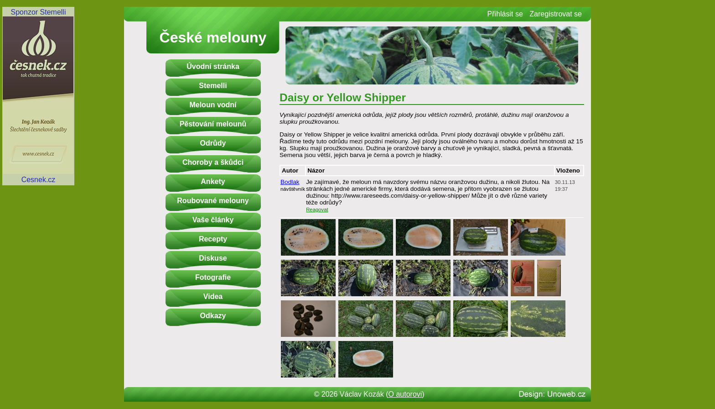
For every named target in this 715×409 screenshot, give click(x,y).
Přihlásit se (505, 14)
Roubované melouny (213, 200)
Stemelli (213, 85)
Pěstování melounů (213, 124)
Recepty (213, 239)
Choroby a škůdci (213, 162)
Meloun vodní (212, 105)
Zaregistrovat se (555, 14)
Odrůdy (213, 143)
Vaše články (213, 220)
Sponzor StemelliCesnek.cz (38, 96)
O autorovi (405, 394)
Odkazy (213, 316)
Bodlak (290, 181)
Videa (213, 296)
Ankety (213, 181)
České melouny (213, 37)
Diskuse (213, 258)
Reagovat (317, 209)
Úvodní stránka (213, 66)
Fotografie (213, 277)
